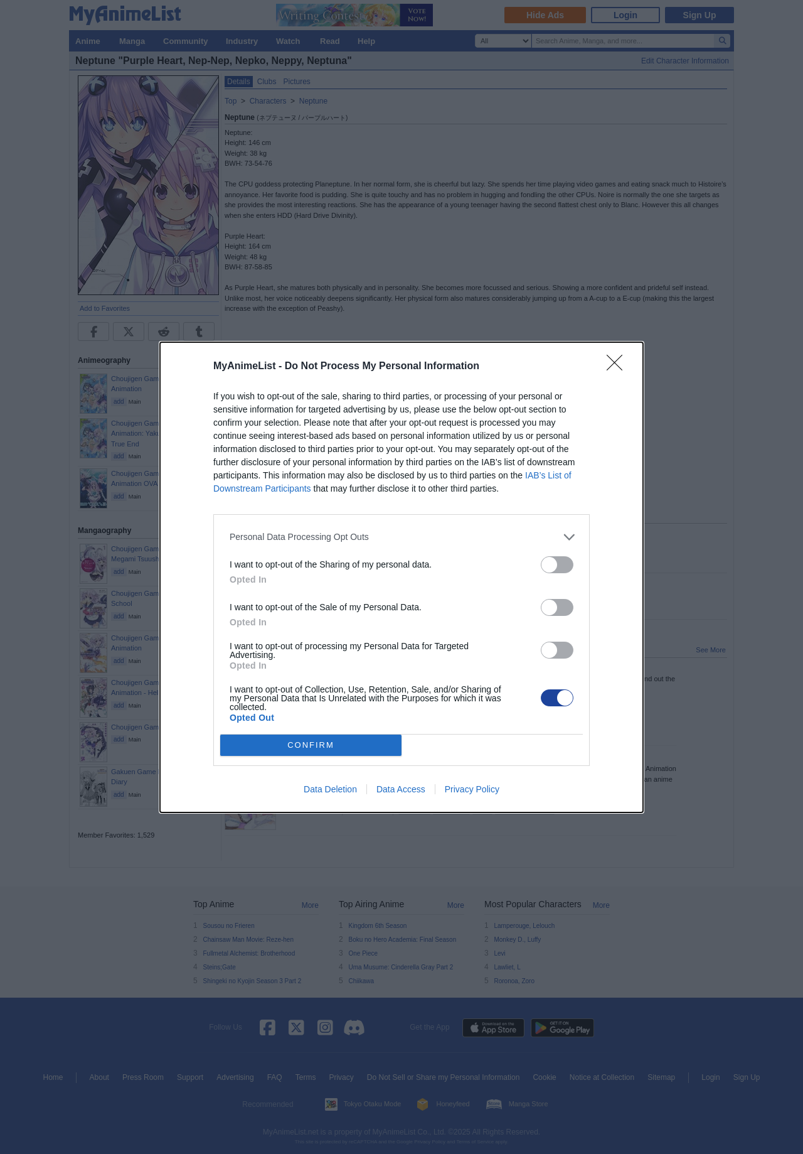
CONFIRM (310, 745)
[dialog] (401, 577)
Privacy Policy (472, 789)
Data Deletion (330, 789)
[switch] (557, 564)
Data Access (400, 789)
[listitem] (401, 537)
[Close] (618, 367)
